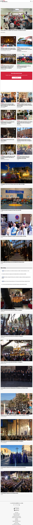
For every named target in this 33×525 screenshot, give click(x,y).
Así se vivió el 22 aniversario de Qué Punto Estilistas (7, 129)
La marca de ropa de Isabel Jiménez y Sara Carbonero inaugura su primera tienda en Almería (14, 273)
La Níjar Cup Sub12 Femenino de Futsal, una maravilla (11, 199)
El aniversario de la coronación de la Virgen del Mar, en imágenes (7, 111)
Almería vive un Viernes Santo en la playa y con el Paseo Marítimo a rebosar (15, 404)
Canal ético (16, 511)
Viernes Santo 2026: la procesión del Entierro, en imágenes (11, 351)
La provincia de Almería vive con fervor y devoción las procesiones (13, 456)
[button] (1, 1)
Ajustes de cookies (16, 512)
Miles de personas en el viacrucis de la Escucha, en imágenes (12, 430)
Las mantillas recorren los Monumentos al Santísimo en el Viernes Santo (14, 377)
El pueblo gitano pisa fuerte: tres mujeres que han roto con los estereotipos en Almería (24, 112)
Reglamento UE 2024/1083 (16, 510)
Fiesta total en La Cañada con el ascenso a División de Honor (13, 30)
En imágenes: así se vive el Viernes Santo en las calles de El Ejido (13, 173)
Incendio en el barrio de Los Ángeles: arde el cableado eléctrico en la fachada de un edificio (14, 263)
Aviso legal (16, 501)
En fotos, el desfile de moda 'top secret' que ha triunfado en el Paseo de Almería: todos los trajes (24, 94)
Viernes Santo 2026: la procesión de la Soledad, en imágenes (12, 325)
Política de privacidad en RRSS (16, 506)
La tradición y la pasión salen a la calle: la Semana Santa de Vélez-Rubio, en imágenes (8, 146)
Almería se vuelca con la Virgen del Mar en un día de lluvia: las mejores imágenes (8, 49)
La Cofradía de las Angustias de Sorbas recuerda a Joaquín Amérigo (13, 225)
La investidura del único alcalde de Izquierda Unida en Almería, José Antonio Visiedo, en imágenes (7, 67)
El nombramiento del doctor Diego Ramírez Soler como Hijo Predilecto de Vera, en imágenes (8, 94)
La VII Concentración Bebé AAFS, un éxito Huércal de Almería (24, 66)
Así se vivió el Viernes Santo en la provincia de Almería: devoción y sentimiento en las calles (23, 146)
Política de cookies (16, 504)
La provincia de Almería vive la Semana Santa (9, 482)
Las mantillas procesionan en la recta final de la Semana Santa (12, 251)
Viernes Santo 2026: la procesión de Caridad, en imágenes (11, 299)
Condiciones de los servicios (16, 505)
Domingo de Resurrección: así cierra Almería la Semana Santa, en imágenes (24, 129)
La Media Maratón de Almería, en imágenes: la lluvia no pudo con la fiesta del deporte (24, 49)
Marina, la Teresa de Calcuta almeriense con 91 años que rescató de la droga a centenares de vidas (17, 270)
